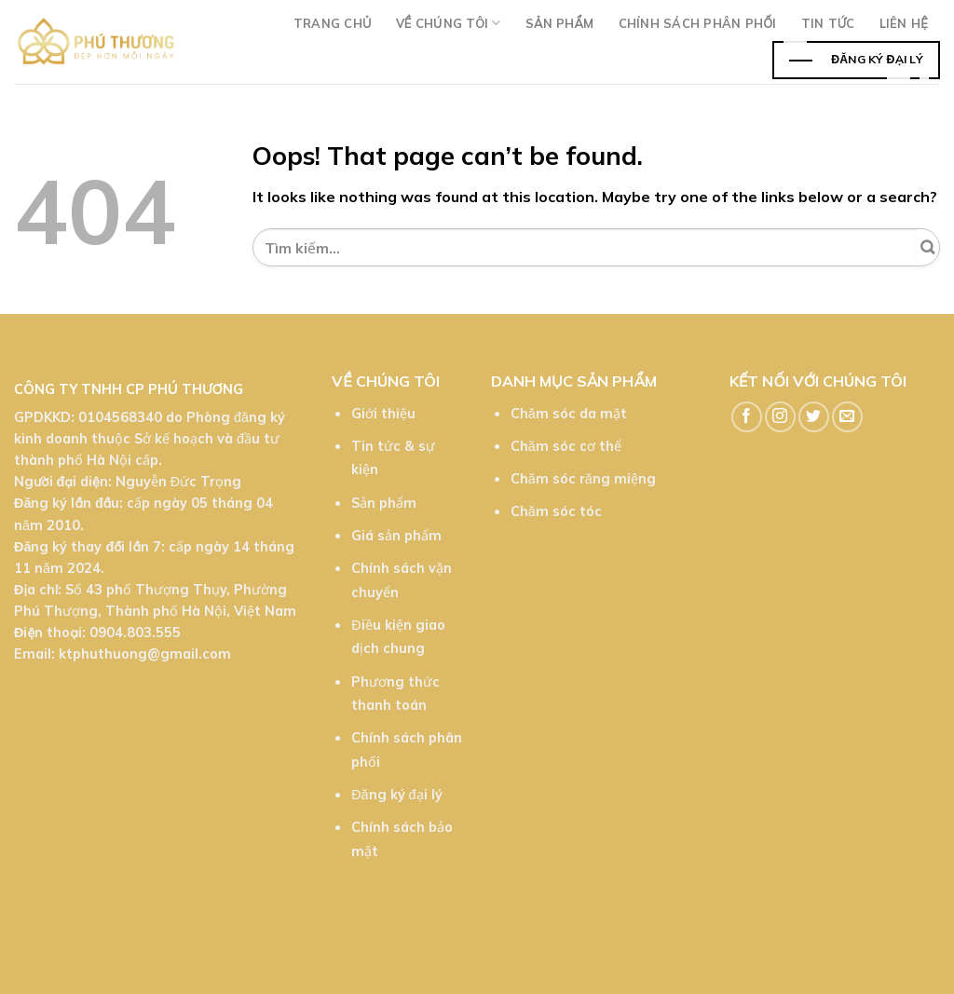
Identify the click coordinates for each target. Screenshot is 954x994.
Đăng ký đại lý (396, 794)
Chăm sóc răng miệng (583, 478)
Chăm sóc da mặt (569, 413)
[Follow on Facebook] (746, 417)
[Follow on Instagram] (780, 417)
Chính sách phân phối (698, 23)
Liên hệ (903, 23)
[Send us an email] (847, 417)
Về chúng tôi (448, 23)
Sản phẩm (559, 23)
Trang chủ (332, 23)
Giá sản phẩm (396, 535)
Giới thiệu (383, 413)
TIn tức (828, 23)
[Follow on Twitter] (813, 417)
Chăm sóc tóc (556, 511)
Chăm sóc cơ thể (566, 446)
